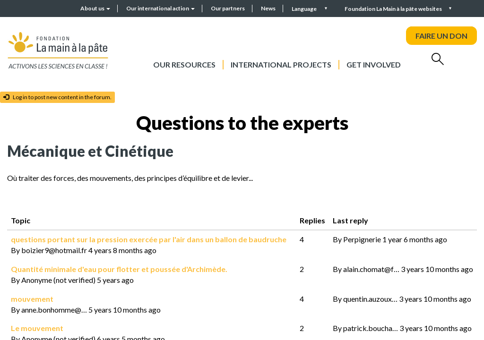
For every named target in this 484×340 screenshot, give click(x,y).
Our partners (228, 8)
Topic (20, 220)
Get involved (373, 64)
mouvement (32, 298)
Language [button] (305, 8)
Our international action (160, 8)
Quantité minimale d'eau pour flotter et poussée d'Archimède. (119, 268)
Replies (312, 220)
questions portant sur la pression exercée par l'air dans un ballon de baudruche (148, 239)
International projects (281, 64)
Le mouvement (37, 327)
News (268, 8)
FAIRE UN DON (441, 35)
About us (95, 8)
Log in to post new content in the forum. (57, 97)
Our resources (184, 64)
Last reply (356, 220)
